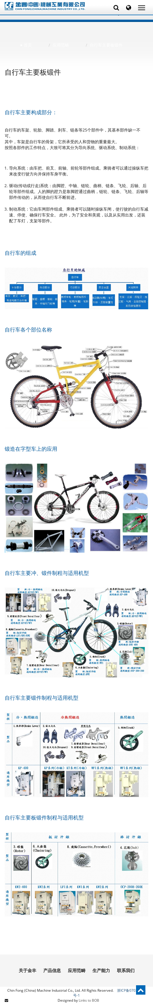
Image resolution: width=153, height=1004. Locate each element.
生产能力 (101, 970)
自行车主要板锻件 (106, 45)
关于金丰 (27, 970)
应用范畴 (61, 45)
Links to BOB (89, 1000)
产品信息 (52, 970)
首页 (28, 45)
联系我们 (126, 970)
